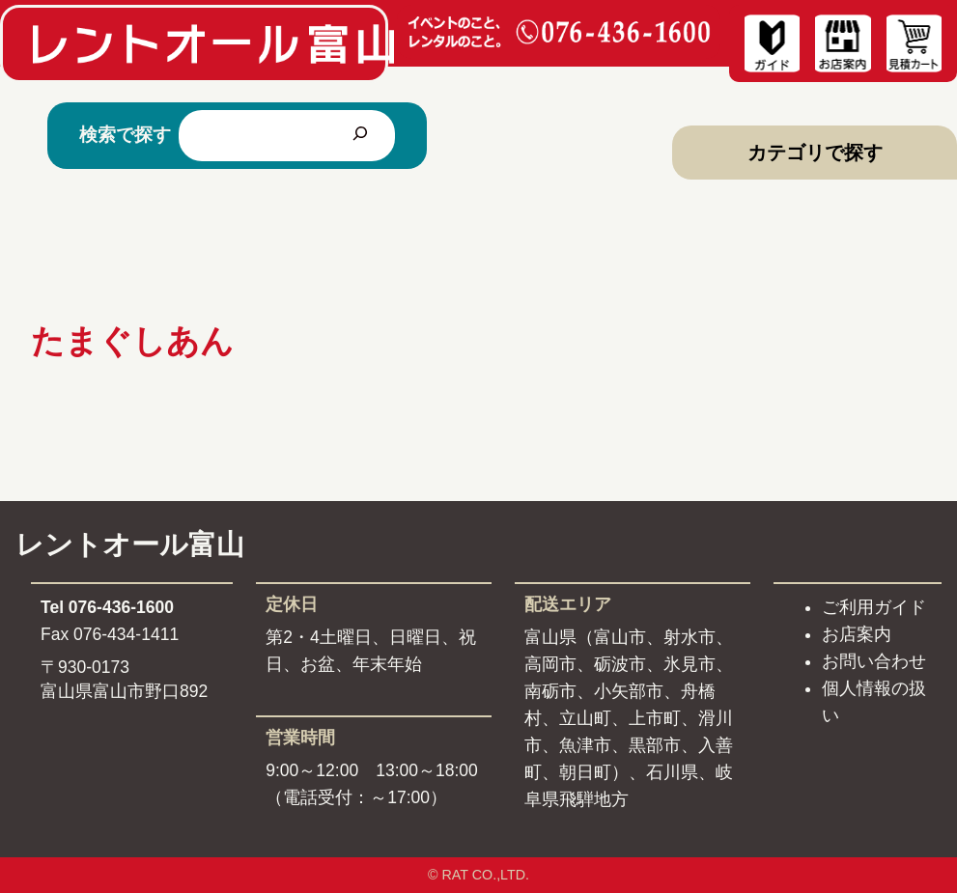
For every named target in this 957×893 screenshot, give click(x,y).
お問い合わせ (874, 661)
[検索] (360, 136)
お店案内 (856, 634)
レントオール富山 (129, 544)
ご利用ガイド (874, 607)
